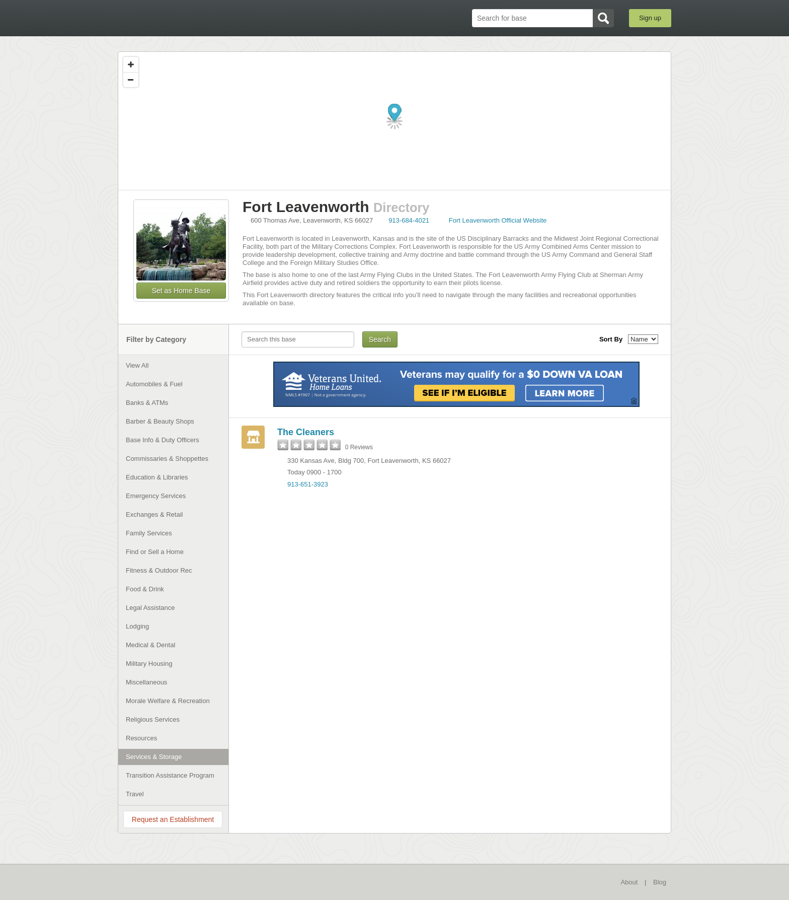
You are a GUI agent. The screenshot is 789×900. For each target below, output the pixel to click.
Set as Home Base (181, 291)
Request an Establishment (173, 819)
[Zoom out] (130, 79)
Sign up (650, 18)
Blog (659, 882)
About (629, 882)
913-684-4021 (408, 220)
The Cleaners (305, 432)
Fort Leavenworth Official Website (498, 220)
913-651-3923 (307, 484)
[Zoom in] (130, 64)
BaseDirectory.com (191, 17)
